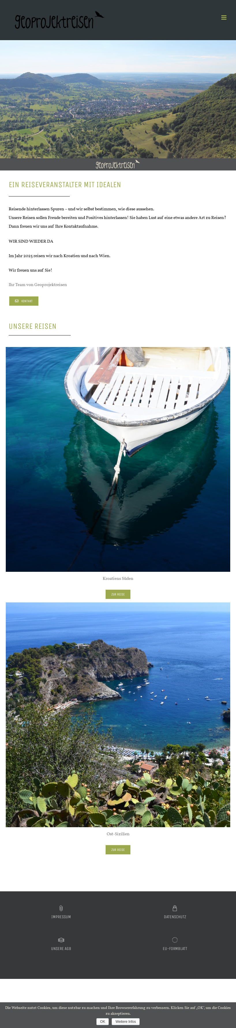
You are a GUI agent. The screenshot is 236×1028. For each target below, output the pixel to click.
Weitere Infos (125, 1022)
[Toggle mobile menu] (224, 17)
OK (102, 1022)
